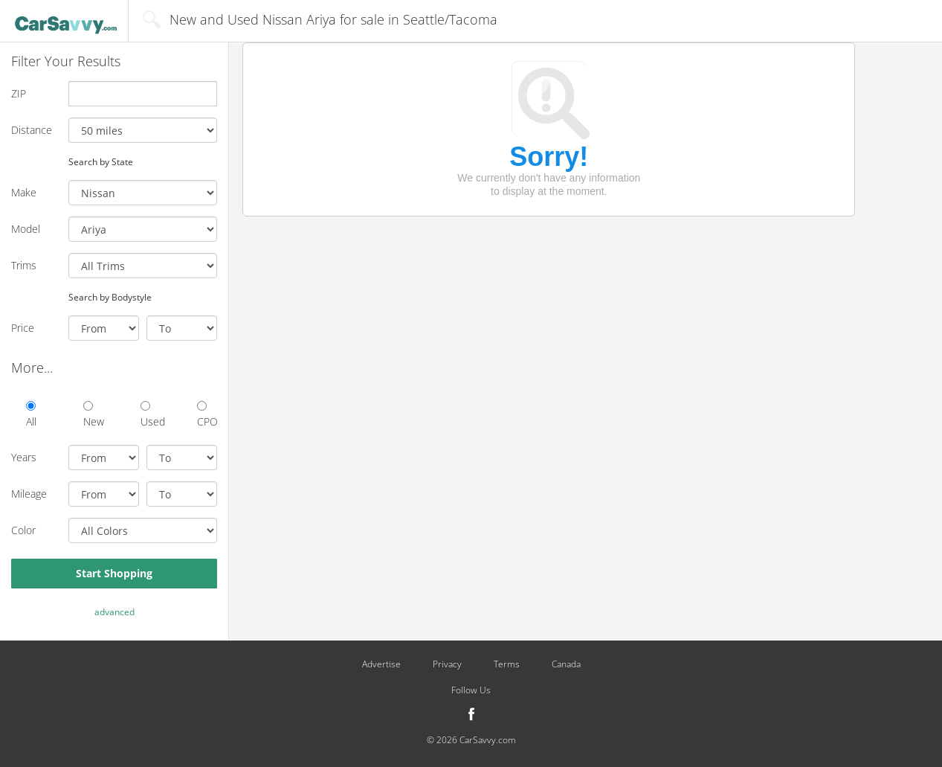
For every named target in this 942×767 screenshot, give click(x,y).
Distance (31, 130)
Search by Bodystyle (110, 297)
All (31, 415)
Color (23, 530)
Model (25, 229)
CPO (207, 415)
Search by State (100, 161)
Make (23, 192)
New (93, 415)
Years (23, 457)
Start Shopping (114, 573)
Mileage (29, 494)
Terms (507, 664)
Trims (23, 265)
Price (22, 328)
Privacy (447, 664)
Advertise (381, 664)
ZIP (18, 93)
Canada (566, 664)
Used (151, 415)
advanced (114, 612)
